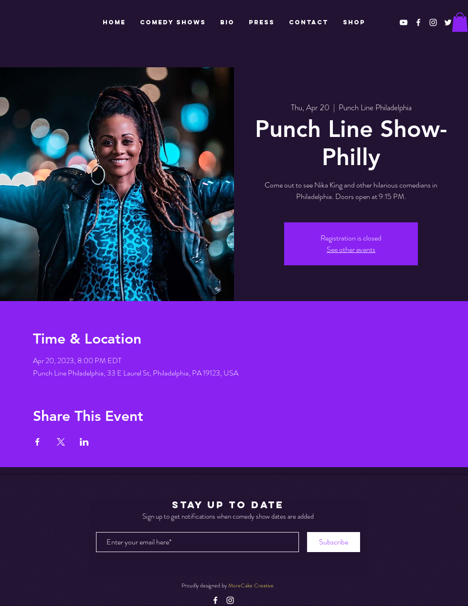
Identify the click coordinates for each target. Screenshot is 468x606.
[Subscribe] (333, 542)
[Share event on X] (60, 442)
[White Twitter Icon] (448, 22)
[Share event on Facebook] (37, 442)
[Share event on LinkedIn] (84, 442)
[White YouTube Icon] (403, 22)
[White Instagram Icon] (433, 22)
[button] (460, 22)
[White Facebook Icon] (418, 22)
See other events (351, 249)
